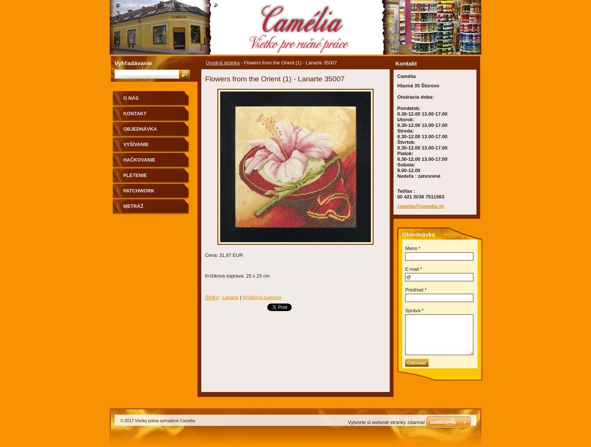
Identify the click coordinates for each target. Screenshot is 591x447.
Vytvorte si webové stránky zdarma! (386, 422)
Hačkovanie (139, 160)
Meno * (413, 248)
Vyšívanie (136, 144)
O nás (131, 98)
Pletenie (135, 175)
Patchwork (139, 191)
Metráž (133, 206)
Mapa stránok (195, 5)
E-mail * (413, 269)
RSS (223, 5)
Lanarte (230, 297)
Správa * (414, 310)
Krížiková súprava (262, 297)
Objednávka (140, 129)
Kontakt (135, 113)
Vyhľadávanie (133, 63)
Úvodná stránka (223, 63)
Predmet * (416, 290)
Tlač (167, 5)
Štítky (211, 297)
